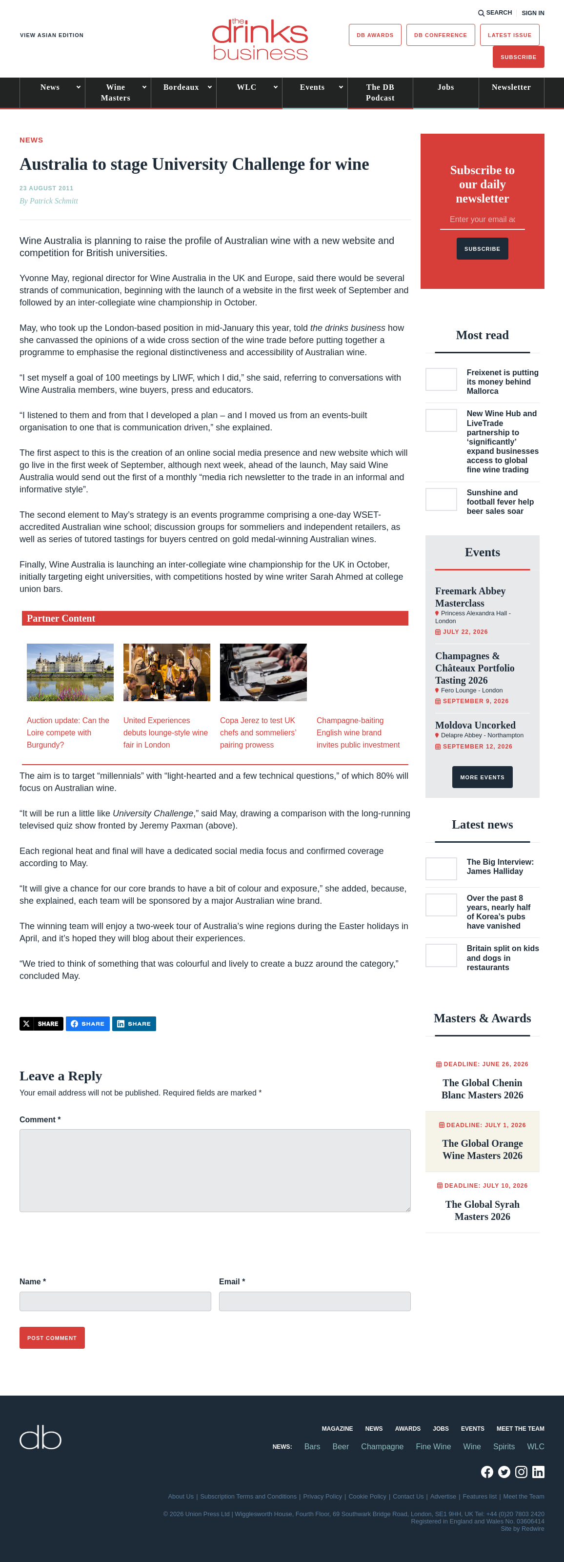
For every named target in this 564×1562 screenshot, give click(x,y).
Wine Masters (116, 92)
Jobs (446, 87)
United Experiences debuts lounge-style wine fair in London (165, 732)
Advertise (443, 1496)
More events (482, 777)
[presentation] (94, 1250)
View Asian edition (52, 35)
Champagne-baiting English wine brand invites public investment (358, 732)
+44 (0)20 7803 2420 (515, 1514)
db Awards (375, 35)
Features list (480, 1496)
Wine (472, 1446)
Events (312, 87)
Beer (341, 1446)
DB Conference (440, 35)
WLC (247, 87)
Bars (312, 1446)
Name (33, 1282)
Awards (408, 1428)
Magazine (337, 1428)
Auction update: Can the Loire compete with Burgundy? (68, 732)
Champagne (382, 1446)
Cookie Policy (367, 1496)
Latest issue (510, 35)
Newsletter (511, 87)
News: (282, 1446)
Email (232, 1282)
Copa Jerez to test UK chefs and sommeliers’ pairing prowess (258, 732)
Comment (40, 1120)
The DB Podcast (380, 92)
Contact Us (408, 1496)
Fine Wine (433, 1446)
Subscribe (519, 57)
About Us (181, 1496)
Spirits (504, 1446)
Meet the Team (520, 1428)
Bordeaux (181, 87)
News (50, 87)
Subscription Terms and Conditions (249, 1496)
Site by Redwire (522, 1528)
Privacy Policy (322, 1496)
